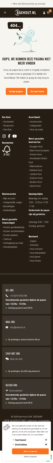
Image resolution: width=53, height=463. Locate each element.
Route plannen (15, 390)
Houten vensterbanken (13, 231)
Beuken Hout (36, 182)
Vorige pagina (16, 91)
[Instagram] (4, 136)
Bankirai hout (36, 170)
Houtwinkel (8, 121)
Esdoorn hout (36, 178)
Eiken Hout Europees (39, 150)
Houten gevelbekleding (13, 227)
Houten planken (10, 235)
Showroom (8, 125)
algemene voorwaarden (39, 420)
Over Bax (7, 129)
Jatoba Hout (36, 174)
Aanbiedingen (9, 210)
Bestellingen (9, 206)
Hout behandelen (38, 252)
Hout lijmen (35, 256)
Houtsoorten (36, 121)
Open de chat (16, 359)
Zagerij (33, 241)
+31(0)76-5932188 (18, 295)
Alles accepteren (30, 451)
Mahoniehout (36, 166)
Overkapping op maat (13, 243)
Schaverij (34, 245)
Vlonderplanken (10, 246)
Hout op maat (36, 129)
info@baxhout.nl (17, 327)
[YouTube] (14, 136)
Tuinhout (7, 239)
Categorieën (35, 125)
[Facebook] (9, 136)
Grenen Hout (36, 154)
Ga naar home (37, 91)
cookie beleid (38, 435)
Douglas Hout (36, 146)
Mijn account (9, 198)
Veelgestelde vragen (12, 202)
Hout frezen (35, 260)
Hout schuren (36, 248)
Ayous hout (35, 185)
